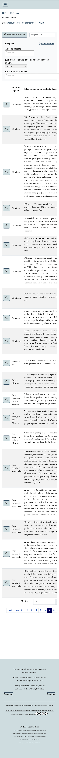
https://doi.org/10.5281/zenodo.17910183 (26, 23)
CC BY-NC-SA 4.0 (36, 713)
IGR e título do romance (16, 71)
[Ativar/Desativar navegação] (5, 4)
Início (10, 610)
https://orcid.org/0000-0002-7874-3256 (41, 705)
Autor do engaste (13, 49)
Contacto (8, 694)
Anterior (20, 610)
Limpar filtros (46, 43)
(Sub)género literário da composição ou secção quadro (27, 61)
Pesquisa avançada (14, 34)
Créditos (51, 694)
